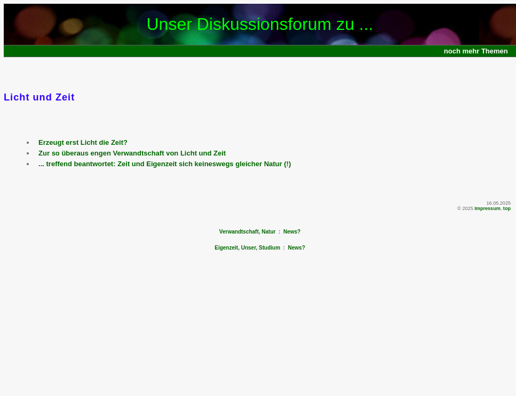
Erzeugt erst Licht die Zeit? (83, 142)
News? (291, 232)
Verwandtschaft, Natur (247, 232)
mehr (471, 51)
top (507, 208)
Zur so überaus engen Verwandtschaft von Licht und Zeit (132, 153)
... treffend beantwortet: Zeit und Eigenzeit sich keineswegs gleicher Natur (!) (164, 164)
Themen (494, 51)
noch (452, 51)
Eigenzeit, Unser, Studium (247, 248)
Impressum (487, 208)
